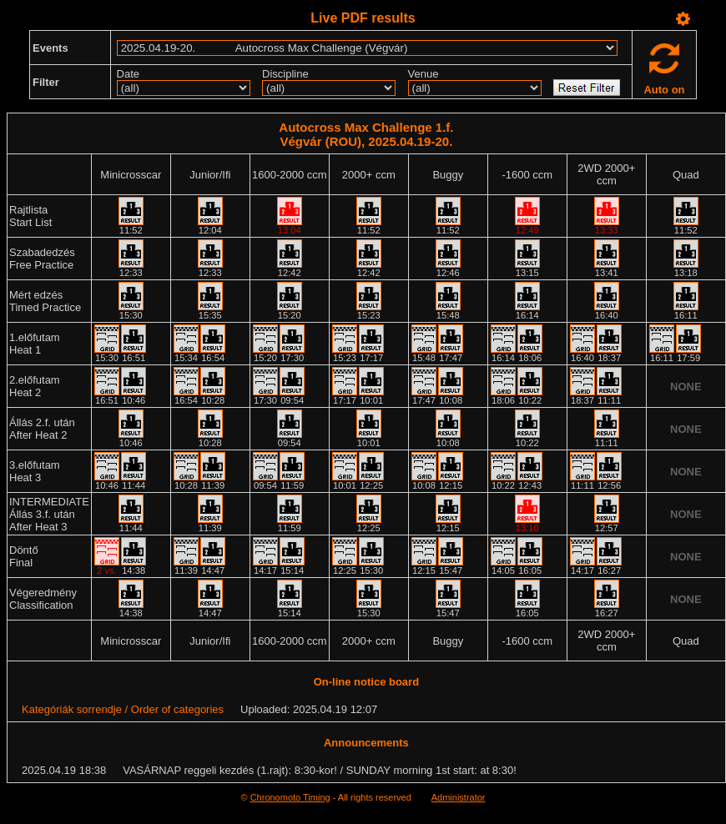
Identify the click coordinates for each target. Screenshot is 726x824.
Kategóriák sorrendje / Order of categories (123, 709)
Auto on (663, 89)
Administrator (458, 797)
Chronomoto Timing (290, 797)
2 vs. (107, 570)
